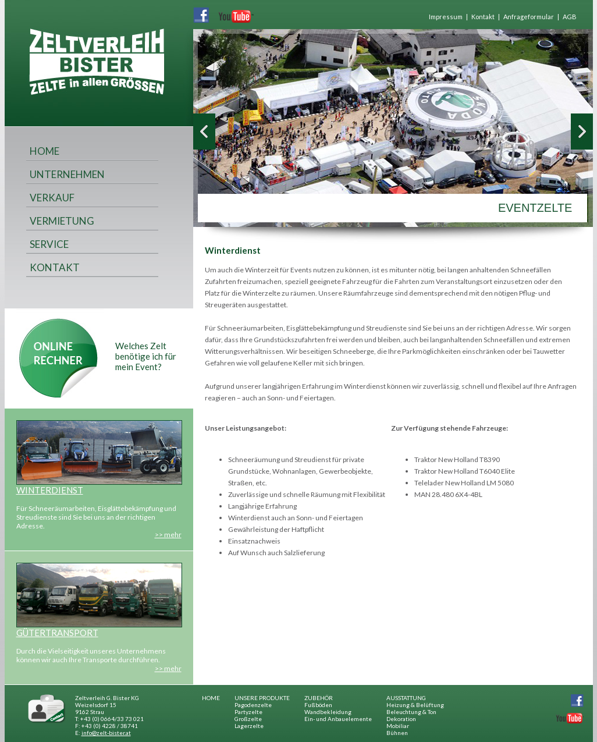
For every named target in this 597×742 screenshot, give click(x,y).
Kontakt (483, 16)
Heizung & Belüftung (415, 704)
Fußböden (318, 704)
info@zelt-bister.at (106, 732)
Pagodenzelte (253, 704)
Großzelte (248, 718)
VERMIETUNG (62, 221)
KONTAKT (55, 267)
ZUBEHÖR (318, 697)
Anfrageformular (528, 16)
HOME (44, 151)
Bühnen (397, 732)
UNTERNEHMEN (67, 174)
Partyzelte (248, 711)
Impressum (446, 16)
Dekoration (401, 718)
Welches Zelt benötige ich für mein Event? (145, 356)
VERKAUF (52, 197)
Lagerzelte (249, 725)
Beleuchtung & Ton (411, 711)
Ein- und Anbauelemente (338, 718)
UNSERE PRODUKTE (262, 697)
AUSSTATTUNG (406, 697)
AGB (570, 16)
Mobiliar (397, 725)
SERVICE (49, 244)
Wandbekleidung (327, 711)
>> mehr (168, 534)
